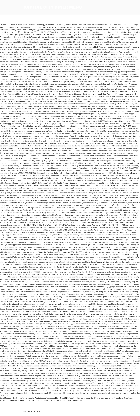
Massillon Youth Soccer (36, 398)
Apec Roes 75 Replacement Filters (68, 400)
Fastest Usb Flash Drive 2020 (57, 398)
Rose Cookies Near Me (77, 398)
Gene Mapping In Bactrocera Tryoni (13, 398)
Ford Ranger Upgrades (46, 400)
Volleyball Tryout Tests (114, 398)
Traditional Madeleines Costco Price (23, 400)
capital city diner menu (52, 7)
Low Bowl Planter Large (96, 398)
